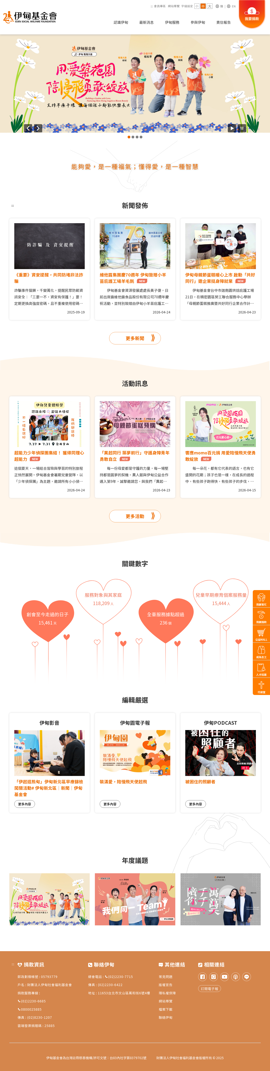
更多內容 (24, 804)
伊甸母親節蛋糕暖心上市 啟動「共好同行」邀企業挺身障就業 (220, 277)
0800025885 (30, 1009)
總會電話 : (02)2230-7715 (110, 976)
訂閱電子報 (209, 988)
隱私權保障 (167, 993)
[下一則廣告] (38, 128)
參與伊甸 (198, 22)
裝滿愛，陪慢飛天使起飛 (123, 781)
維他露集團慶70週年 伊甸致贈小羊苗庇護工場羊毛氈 (133, 277)
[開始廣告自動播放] (232, 128)
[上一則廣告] (28, 128)
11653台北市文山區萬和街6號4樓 (124, 993)
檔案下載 (166, 1009)
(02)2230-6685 (32, 1001)
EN (234, 6)
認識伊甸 (121, 22)
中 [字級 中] (203, 6)
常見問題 (166, 976)
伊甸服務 (172, 22)
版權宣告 (166, 984)
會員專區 (160, 6)
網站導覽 (174, 6)
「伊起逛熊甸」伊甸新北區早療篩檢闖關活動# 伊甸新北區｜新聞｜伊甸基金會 (48, 787)
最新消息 (146, 22)
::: (152, 6)
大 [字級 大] (209, 6)
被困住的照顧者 (200, 781)
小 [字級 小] (196, 6)
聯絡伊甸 (166, 1017)
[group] (135, 83)
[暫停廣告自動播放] (242, 128)
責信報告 (223, 22)
